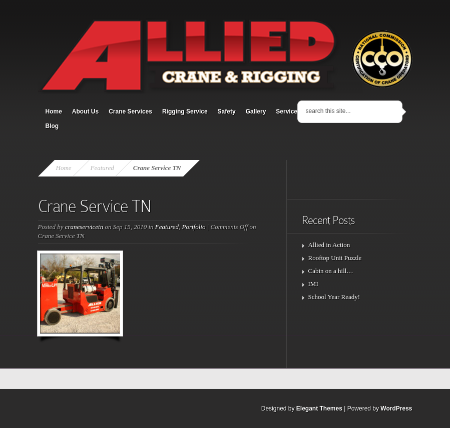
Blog (52, 126)
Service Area (294, 111)
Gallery (256, 111)
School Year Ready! (334, 296)
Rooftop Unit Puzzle (335, 258)
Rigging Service (185, 111)
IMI (313, 284)
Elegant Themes (319, 408)
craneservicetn (84, 226)
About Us (85, 111)
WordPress (396, 408)
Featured (102, 168)
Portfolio (194, 226)
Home (54, 111)
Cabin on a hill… (330, 270)
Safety (227, 111)
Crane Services (130, 111)
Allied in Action (329, 244)
